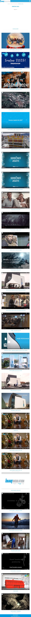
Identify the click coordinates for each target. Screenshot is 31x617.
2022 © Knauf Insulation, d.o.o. (15, 616)
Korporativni (18, 70)
